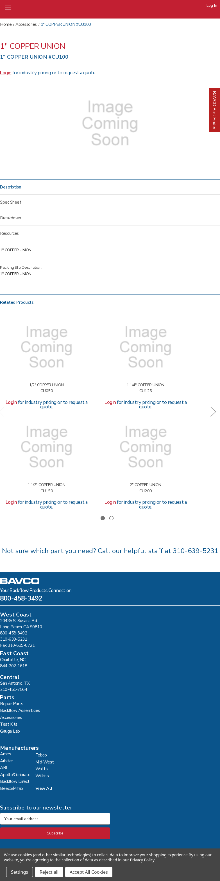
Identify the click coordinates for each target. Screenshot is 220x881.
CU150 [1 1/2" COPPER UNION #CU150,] (46, 491)
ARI (3, 767)
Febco (41, 755)
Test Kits (8, 724)
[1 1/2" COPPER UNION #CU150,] (46, 447)
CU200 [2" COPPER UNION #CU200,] (145, 491)
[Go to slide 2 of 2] (111, 518)
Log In (212, 5)
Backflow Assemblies (20, 710)
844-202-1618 (13, 666)
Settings (19, 872)
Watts (41, 769)
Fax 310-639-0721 (17, 645)
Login (6, 73)
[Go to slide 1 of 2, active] (103, 518)
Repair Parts (11, 704)
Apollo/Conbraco (15, 775)
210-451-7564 (13, 689)
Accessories (11, 717)
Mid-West (44, 762)
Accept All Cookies (89, 872)
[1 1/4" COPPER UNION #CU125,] (145, 347)
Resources (9, 233)
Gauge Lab (10, 731)
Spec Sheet (10, 202)
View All (44, 788)
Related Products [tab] (16, 302)
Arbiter (6, 761)
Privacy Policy (142, 859)
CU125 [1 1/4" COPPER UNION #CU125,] (145, 391)
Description (10, 187)
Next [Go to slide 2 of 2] (213, 411)
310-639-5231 (195, 550)
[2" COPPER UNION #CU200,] (145, 447)
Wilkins (42, 776)
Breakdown (10, 218)
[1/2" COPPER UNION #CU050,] (46, 347)
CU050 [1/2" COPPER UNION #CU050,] (46, 391)
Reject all (49, 872)
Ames (5, 754)
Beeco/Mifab (11, 788)
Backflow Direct (15, 781)
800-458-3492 (21, 599)
